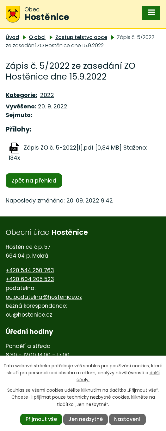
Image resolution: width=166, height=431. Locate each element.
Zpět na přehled (33, 180)
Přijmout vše (41, 419)
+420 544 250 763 (30, 270)
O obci (37, 37)
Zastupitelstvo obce (81, 37)
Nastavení (127, 419)
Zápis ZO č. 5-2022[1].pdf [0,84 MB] (73, 147)
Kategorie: (21, 95)
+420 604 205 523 (30, 279)
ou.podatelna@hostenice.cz (44, 297)
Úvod (12, 37)
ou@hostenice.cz (29, 314)
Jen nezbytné (85, 419)
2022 (47, 95)
